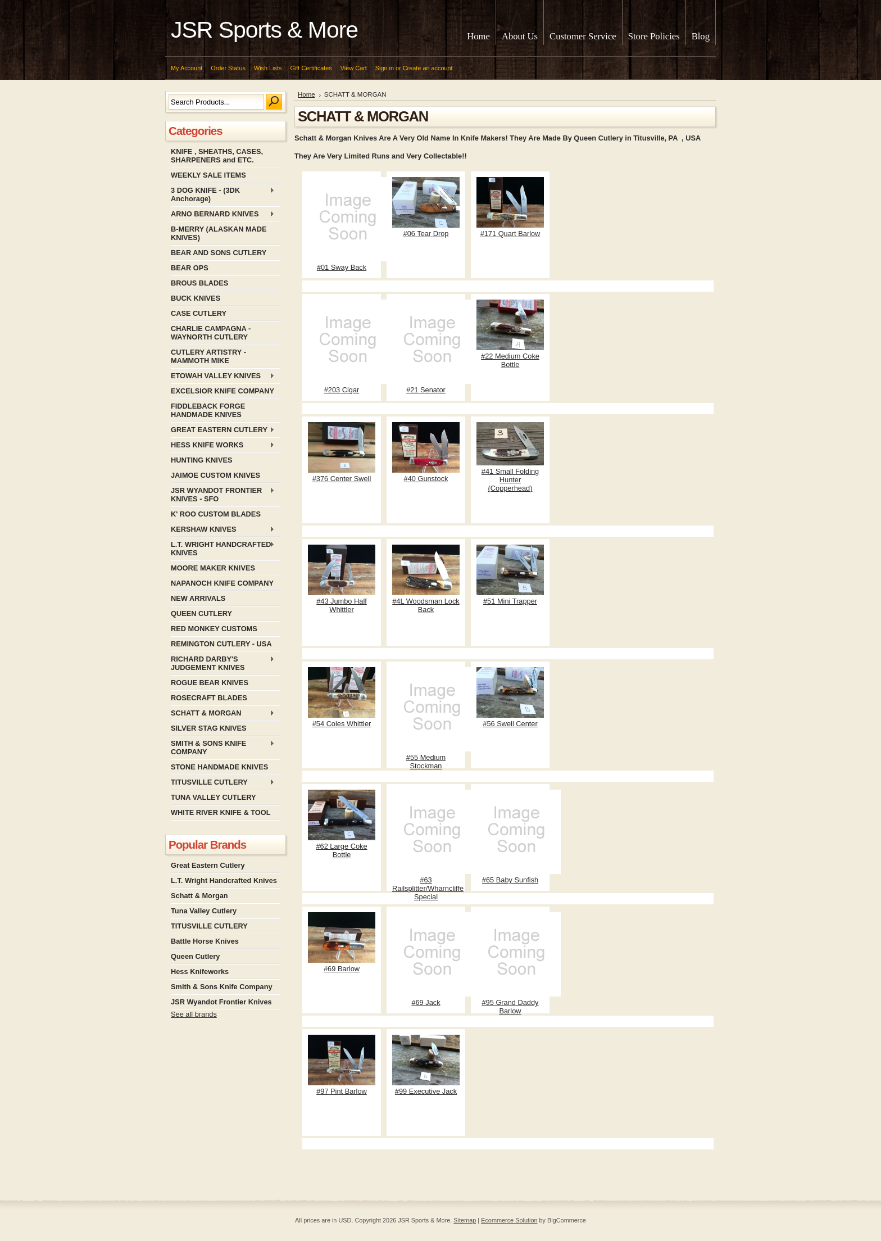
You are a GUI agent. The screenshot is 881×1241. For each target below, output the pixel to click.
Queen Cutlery (195, 956)
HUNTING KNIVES (202, 460)
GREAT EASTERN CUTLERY (223, 430)
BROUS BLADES (199, 283)
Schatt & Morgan (199, 895)
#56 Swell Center (510, 723)
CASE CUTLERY (198, 313)
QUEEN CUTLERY (201, 613)
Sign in (384, 68)
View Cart (353, 68)
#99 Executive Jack (426, 1091)
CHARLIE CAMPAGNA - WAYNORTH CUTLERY (211, 332)
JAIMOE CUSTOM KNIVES (215, 475)
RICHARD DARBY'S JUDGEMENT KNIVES (223, 663)
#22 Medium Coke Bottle (510, 360)
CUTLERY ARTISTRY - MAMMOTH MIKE (208, 356)
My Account (186, 68)
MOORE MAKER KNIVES (213, 568)
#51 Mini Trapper (510, 601)
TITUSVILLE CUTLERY (223, 782)
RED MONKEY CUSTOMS (214, 628)
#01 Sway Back (341, 267)
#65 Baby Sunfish (510, 880)
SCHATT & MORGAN (223, 713)
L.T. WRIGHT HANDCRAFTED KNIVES (223, 548)
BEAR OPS (189, 268)
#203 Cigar (342, 390)
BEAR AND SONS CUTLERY (218, 252)
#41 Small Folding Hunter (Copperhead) (510, 479)
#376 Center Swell (341, 478)
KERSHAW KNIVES (223, 530)
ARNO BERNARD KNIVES (223, 214)
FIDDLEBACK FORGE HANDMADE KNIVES (208, 410)
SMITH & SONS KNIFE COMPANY (223, 747)
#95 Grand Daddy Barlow (510, 1006)
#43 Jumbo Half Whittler (341, 605)
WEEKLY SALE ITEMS (208, 175)
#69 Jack (425, 1002)
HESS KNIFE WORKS (223, 445)
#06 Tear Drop (426, 233)
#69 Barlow (342, 968)
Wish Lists (268, 68)
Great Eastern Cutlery (208, 865)
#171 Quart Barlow (510, 233)
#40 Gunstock (426, 478)
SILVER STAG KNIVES (209, 728)
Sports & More (264, 30)
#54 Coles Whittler (341, 723)
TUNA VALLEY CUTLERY (213, 797)
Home (306, 94)
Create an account (428, 68)
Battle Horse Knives (205, 941)
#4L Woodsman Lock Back (426, 605)
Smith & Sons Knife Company (222, 986)
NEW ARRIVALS (198, 598)
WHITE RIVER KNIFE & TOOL (221, 812)
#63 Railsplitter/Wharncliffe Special (428, 888)
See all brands (194, 1014)
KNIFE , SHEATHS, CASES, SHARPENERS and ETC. (217, 155)
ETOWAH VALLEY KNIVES (223, 376)
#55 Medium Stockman (426, 761)
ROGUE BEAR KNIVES (209, 682)
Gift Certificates (310, 68)
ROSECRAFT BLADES (209, 698)
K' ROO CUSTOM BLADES (216, 514)
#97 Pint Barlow (341, 1091)
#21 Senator (426, 390)
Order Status (228, 68)
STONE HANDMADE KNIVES (219, 767)
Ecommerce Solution (509, 1220)
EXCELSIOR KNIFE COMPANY (222, 391)
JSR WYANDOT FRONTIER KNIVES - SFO (223, 494)
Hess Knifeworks (200, 971)
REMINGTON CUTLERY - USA (221, 644)
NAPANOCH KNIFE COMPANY (222, 583)
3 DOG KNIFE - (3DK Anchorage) (223, 194)
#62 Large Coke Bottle (341, 850)
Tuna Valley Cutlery (204, 911)
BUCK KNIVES (195, 298)
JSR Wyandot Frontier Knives (221, 1002)
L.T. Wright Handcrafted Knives (224, 880)
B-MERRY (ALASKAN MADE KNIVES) (219, 233)
